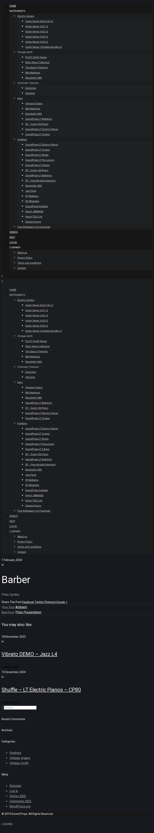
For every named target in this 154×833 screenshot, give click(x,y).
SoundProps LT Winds (37, 155)
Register (15, 786)
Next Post (8, 612)
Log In (13, 242)
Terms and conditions (29, 263)
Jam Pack (30, 191)
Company (15, 247)
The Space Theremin (36, 67)
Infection (30, 93)
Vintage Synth (25, 52)
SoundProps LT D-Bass (37, 165)
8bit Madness (32, 72)
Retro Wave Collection (37, 62)
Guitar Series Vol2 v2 (36, 31)
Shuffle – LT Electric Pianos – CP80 (41, 690)
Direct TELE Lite (33, 216)
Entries (17, 796)
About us (22, 252)
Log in (13, 791)
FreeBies (22, 139)
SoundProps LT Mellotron (38, 119)
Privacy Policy (24, 257)
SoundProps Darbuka (36, 206)
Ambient (21, 607)
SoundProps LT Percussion (39, 160)
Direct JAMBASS (34, 211)
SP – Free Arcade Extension (40, 180)
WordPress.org (19, 806)
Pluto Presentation (28, 612)
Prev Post (8, 607)
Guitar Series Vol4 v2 (36, 42)
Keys (20, 98)
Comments (20, 801)
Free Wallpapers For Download (33, 227)
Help (12, 237)
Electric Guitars (25, 16)
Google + (61, 602)
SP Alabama (31, 196)
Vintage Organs (34, 103)
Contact (21, 268)
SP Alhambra (32, 201)
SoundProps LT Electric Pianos (41, 129)
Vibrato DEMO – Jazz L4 (29, 654)
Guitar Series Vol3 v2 (36, 36)
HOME (12, 6)
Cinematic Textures (28, 83)
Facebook (28, 602)
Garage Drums (33, 221)
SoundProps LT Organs (37, 134)
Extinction (30, 88)
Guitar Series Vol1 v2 (36, 26)
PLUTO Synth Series (36, 57)
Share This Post (12, 602)
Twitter (39, 602)
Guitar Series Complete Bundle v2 (43, 47)
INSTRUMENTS (17, 11)
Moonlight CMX (33, 78)
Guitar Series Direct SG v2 (39, 21)
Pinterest (50, 602)
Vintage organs (19, 758)
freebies (15, 753)
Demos (13, 232)
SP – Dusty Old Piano (36, 124)
